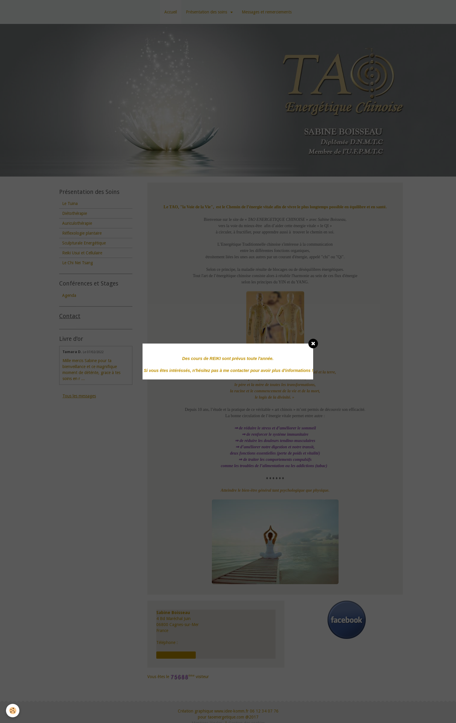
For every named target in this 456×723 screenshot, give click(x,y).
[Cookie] (12, 710)
